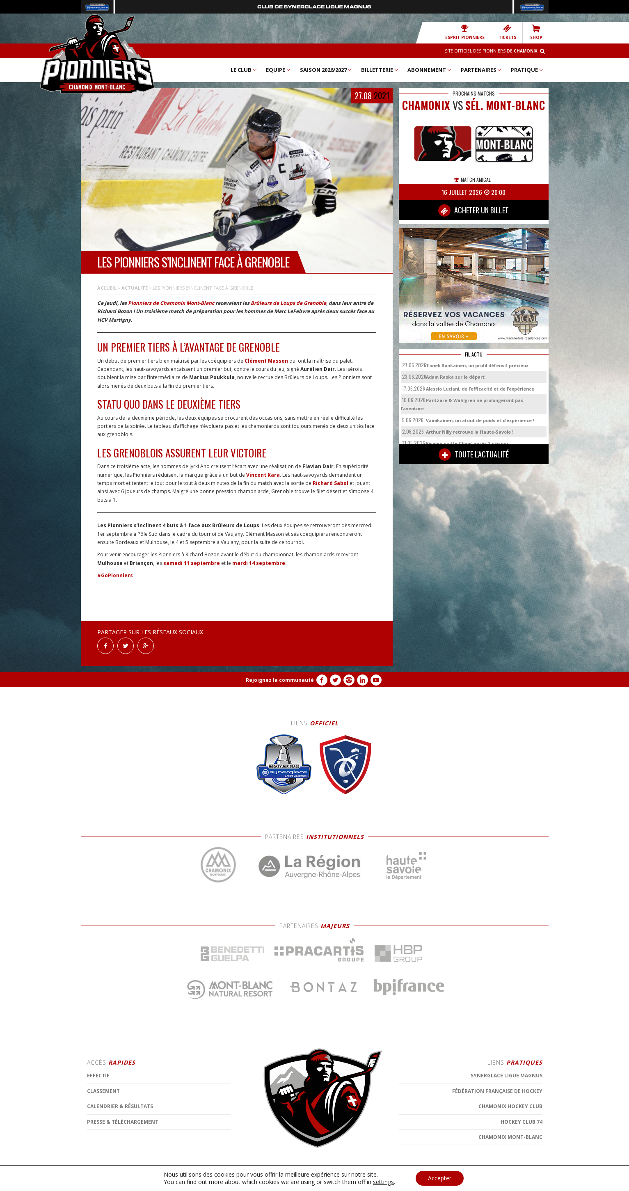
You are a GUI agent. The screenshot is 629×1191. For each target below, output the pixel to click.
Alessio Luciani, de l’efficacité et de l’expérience (480, 389)
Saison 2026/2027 (326, 69)
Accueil (107, 288)
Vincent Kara (263, 474)
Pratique (527, 69)
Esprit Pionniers (465, 32)
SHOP (536, 32)
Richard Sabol (330, 483)
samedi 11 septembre (191, 563)
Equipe (278, 69)
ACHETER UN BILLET (473, 210)
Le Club (244, 69)
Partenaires (482, 69)
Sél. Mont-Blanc (505, 105)
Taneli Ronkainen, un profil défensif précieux (477, 365)
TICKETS (507, 32)
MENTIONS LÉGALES (236, 1181)
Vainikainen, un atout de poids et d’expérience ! (480, 420)
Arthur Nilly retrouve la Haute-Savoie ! (469, 432)
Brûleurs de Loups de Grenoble (288, 302)
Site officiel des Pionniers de (491, 51)
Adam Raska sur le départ (455, 377)
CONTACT (273, 1181)
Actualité (134, 288)
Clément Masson (266, 360)
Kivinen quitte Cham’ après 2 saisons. (468, 443)
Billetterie (380, 69)
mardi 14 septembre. (259, 563)
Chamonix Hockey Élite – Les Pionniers (97, 54)
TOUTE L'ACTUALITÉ (474, 454)
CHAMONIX (426, 105)
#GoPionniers (115, 575)
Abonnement (429, 69)
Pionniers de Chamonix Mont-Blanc (171, 302)
